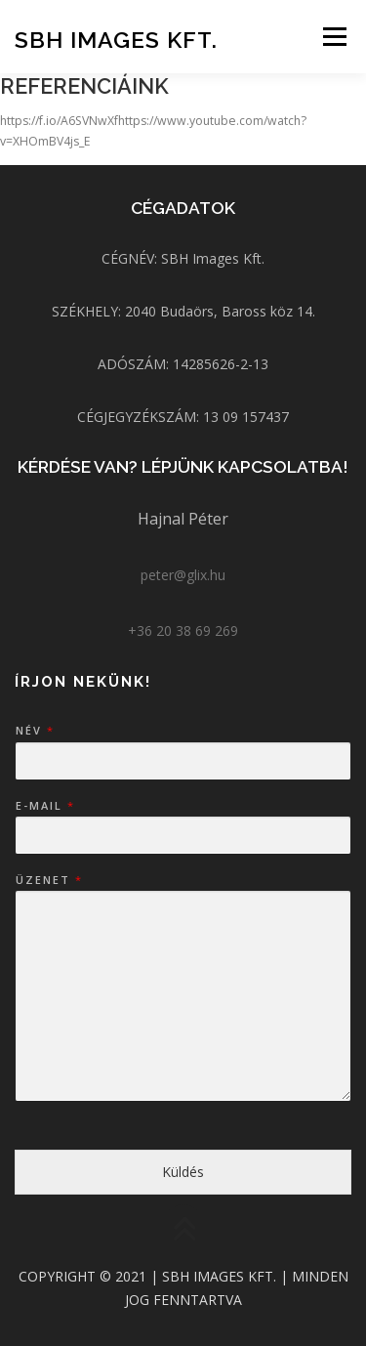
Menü (333, 36)
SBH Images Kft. (116, 38)
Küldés (183, 1171)
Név (34, 730)
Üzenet (48, 880)
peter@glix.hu (183, 575)
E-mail (44, 806)
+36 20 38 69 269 (183, 630)
